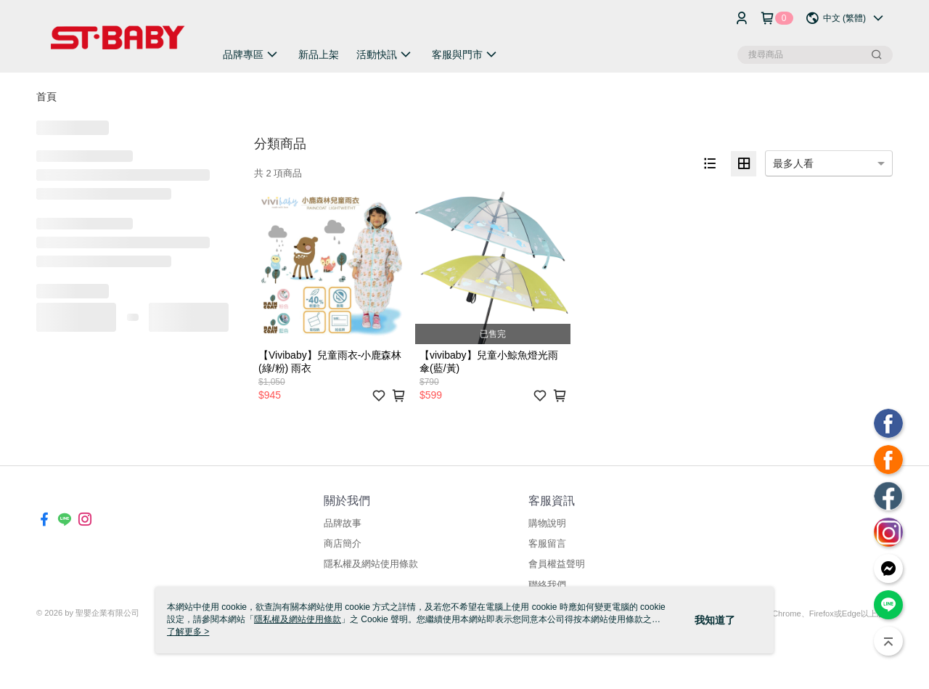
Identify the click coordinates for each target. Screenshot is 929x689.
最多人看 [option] (793, 163)
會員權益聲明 (556, 563)
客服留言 (547, 543)
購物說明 (547, 523)
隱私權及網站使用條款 (371, 563)
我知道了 (715, 620)
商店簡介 (342, 543)
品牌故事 (342, 523)
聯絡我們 (547, 584)
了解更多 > (188, 632)
